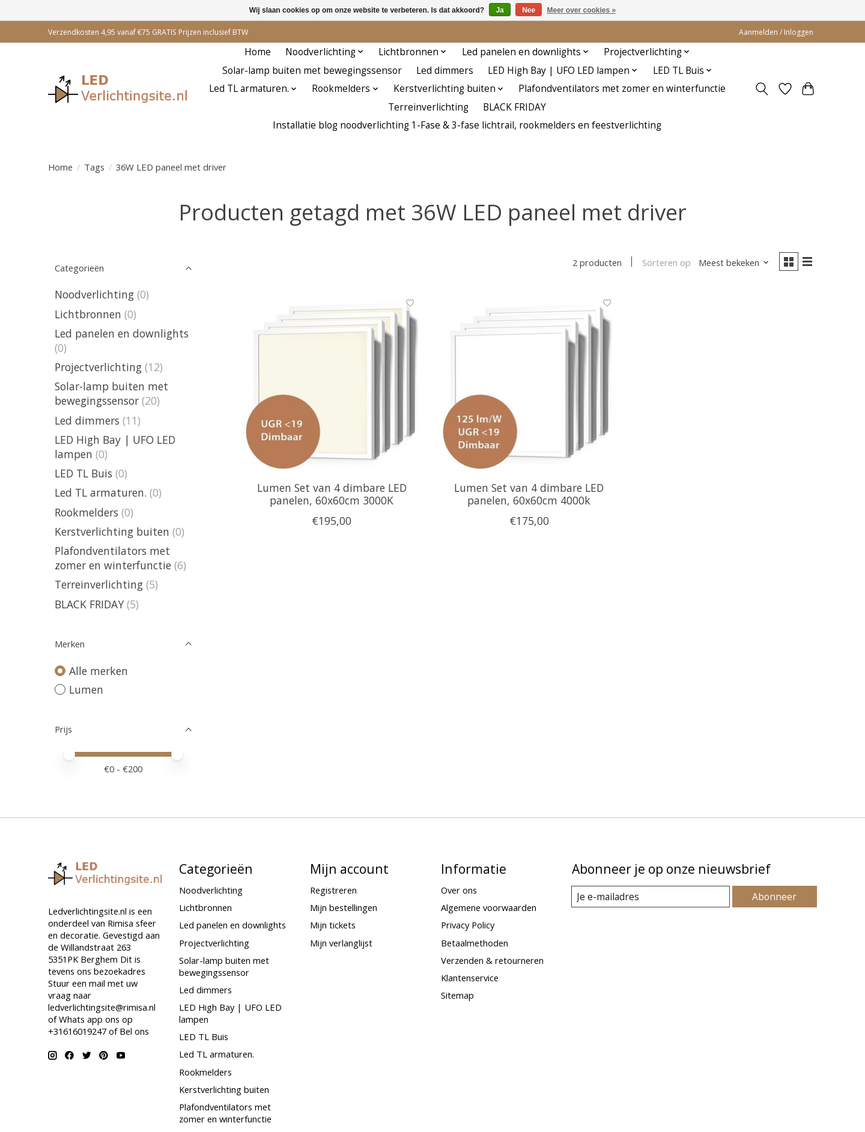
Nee (528, 10)
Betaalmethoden (474, 943)
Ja (499, 10)
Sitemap (457, 995)
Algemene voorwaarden (488, 907)
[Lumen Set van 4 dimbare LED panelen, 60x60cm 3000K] (331, 382)
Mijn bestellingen (343, 907)
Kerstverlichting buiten (112, 531)
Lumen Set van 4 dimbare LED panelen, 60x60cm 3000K (332, 495)
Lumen (86, 689)
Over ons (459, 890)
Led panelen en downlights (122, 333)
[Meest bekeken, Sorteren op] (730, 263)
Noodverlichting (94, 294)
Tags (94, 167)
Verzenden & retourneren (492, 960)
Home (257, 52)
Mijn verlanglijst (341, 943)
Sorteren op (662, 263)
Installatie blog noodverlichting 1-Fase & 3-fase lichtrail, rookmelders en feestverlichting (467, 125)
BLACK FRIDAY (514, 107)
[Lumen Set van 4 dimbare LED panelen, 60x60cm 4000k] (529, 382)
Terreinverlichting (428, 107)
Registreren (333, 890)
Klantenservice (470, 978)
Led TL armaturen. (101, 492)
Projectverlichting (98, 367)
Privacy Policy (467, 925)
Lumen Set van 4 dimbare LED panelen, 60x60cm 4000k (529, 495)
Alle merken (98, 671)
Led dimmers (444, 70)
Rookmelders (86, 512)
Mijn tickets (333, 925)
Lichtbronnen (88, 314)
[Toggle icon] (762, 89)
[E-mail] (651, 896)
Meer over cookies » (581, 10)
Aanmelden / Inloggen (776, 32)
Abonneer (775, 897)
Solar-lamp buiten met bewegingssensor (312, 70)
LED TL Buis (83, 473)
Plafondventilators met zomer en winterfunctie (622, 88)
